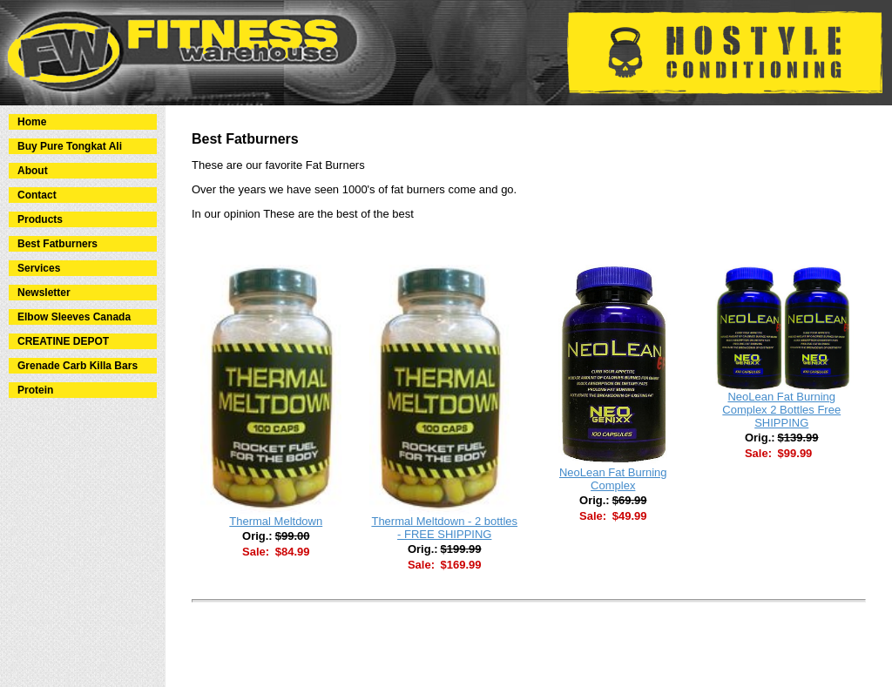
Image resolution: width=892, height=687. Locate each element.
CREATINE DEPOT (63, 341)
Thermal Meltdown (275, 521)
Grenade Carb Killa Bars (77, 366)
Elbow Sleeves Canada (74, 317)
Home (31, 122)
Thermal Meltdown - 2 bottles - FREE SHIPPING (444, 528)
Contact (37, 195)
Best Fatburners (57, 244)
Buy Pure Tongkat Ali (69, 146)
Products (40, 219)
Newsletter (44, 292)
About (32, 171)
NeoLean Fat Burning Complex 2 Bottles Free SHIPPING (781, 409)
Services (38, 268)
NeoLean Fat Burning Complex (613, 479)
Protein (35, 390)
